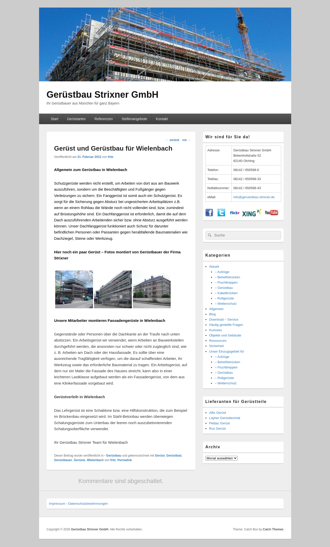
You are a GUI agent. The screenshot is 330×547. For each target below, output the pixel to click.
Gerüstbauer (63, 460)
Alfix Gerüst (217, 413)
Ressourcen (218, 341)
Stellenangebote (134, 119)
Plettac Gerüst (219, 423)
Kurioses (215, 330)
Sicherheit (216, 346)
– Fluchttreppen (226, 282)
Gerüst (160, 455)
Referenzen (104, 119)
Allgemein (216, 309)
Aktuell (214, 266)
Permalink (124, 460)
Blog (212, 314)
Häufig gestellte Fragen (226, 325)
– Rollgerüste (224, 298)
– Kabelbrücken (226, 293)
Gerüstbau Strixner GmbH (103, 94)
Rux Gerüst (217, 428)
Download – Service (223, 319)
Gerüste (79, 460)
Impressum (57, 503)
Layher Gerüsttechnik (225, 418)
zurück (172, 140)
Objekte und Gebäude (225, 335)
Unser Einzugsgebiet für (226, 351)
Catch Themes (273, 529)
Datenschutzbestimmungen (88, 503)
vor (186, 140)
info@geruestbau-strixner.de (254, 197)
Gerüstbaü (174, 455)
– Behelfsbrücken (227, 277)
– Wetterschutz (225, 303)
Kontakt (162, 119)
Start (54, 119)
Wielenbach (95, 460)
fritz (110, 157)
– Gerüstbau (224, 288)
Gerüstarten (76, 119)
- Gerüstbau (112, 455)
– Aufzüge (222, 272)
